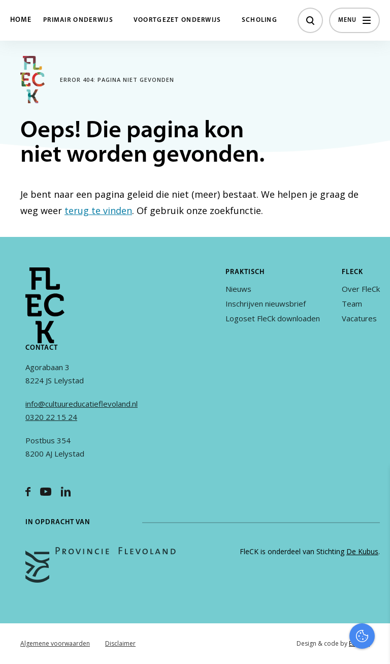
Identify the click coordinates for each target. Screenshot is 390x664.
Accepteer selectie (303, 645)
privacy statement (340, 514)
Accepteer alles (304, 615)
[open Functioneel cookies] (374, 548)
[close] (374, 484)
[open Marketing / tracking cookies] (374, 578)
